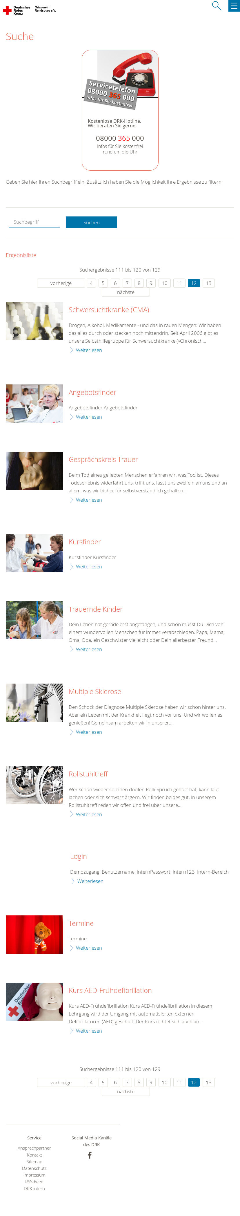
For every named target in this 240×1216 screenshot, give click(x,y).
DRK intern (34, 1188)
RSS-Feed (34, 1181)
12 (194, 283)
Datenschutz (34, 1168)
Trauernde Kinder (96, 609)
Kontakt (34, 1155)
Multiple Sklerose (95, 691)
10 (165, 283)
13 (209, 283)
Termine (81, 923)
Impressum (34, 1175)
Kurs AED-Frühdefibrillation (110, 990)
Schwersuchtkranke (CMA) (109, 310)
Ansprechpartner (34, 1148)
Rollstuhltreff (88, 774)
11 (179, 283)
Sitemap (34, 1161)
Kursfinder (85, 542)
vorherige (61, 283)
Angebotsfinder (92, 392)
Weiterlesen (89, 350)
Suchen (91, 222)
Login (78, 856)
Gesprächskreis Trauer (103, 459)
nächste (125, 292)
